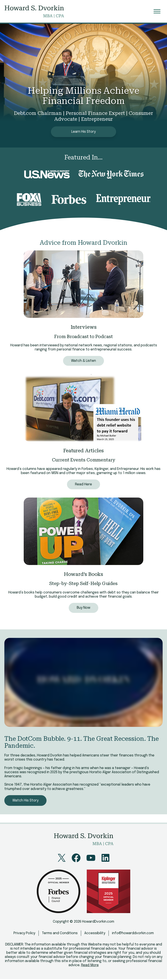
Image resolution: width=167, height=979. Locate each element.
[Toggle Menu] (157, 11)
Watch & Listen (83, 361)
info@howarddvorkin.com (133, 933)
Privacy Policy (24, 933)
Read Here (83, 484)
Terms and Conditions (60, 933)
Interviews (84, 327)
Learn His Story (83, 132)
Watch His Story (25, 800)
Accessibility (94, 933)
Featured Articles (83, 451)
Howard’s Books (83, 574)
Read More (90, 965)
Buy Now (83, 608)
